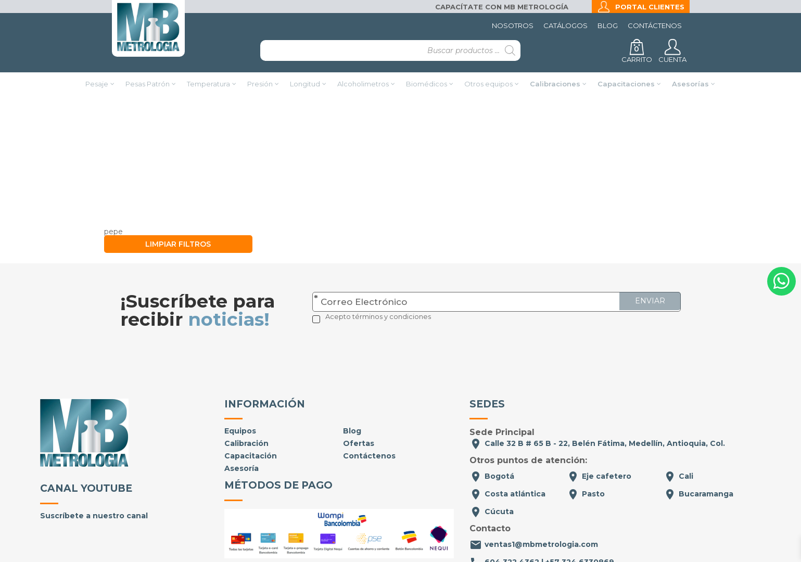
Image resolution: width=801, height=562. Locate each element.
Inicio (290, 131)
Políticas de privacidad (383, 534)
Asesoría (241, 404)
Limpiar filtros (178, 180)
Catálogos (565, 25)
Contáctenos (655, 25)
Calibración (246, 379)
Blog (607, 25)
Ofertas (358, 379)
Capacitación (250, 392)
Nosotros (512, 25)
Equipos (240, 367)
